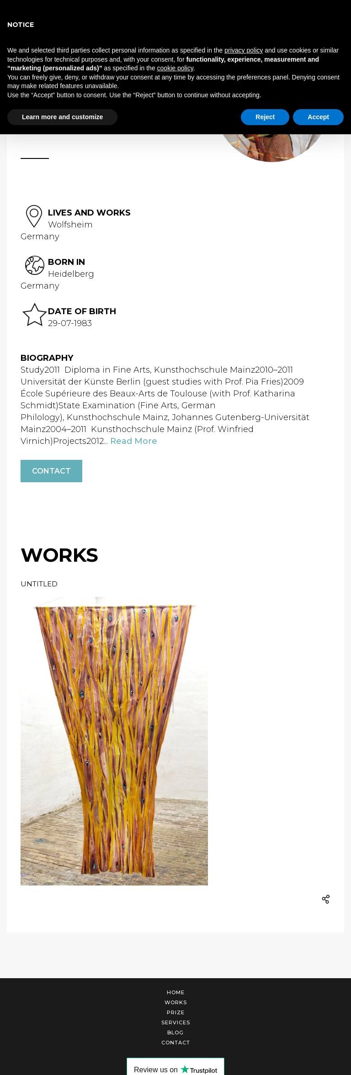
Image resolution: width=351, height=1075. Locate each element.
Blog (175, 1032)
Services (175, 1022)
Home (176, 992)
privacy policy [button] (243, 50)
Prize (176, 1012)
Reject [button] (265, 117)
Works (176, 1002)
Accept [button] (318, 117)
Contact (51, 471)
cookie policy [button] (175, 68)
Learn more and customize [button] (62, 117)
